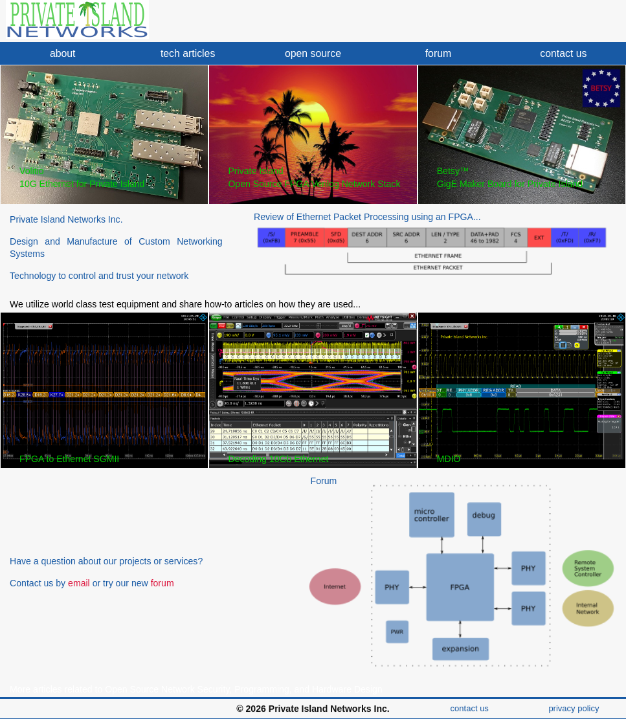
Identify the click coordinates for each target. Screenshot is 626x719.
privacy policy (573, 708)
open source (313, 53)
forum (438, 53)
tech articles (188, 53)
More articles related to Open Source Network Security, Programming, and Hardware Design (196, 689)
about (63, 53)
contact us (563, 53)
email (79, 583)
